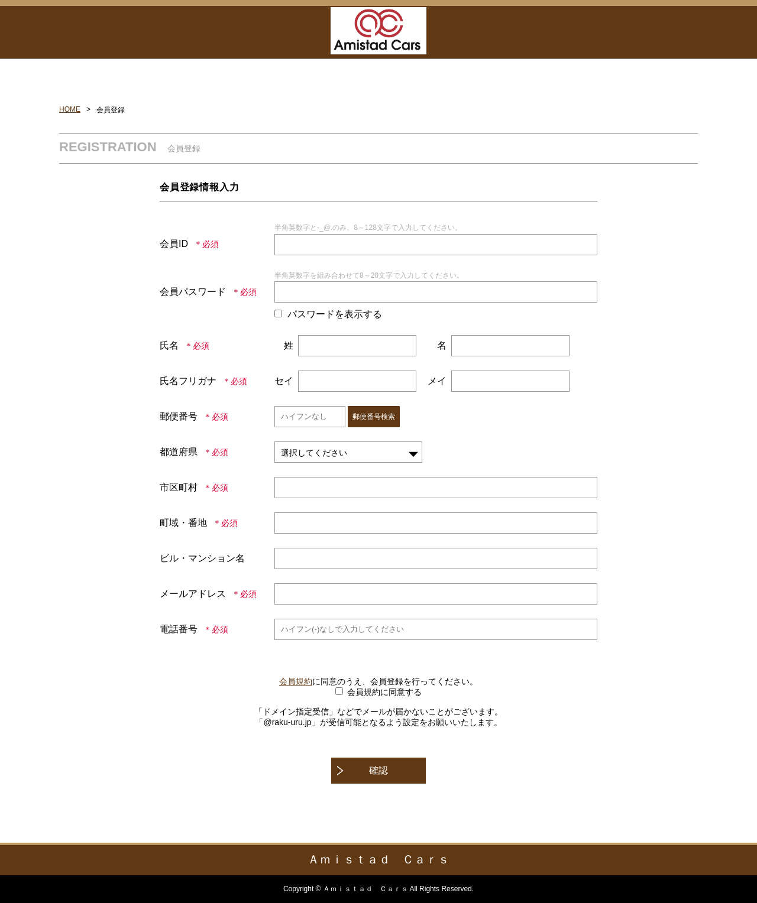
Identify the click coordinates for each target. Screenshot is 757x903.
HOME (69, 109)
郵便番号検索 (373, 416)
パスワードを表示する (334, 314)
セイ (283, 381)
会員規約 (295, 681)
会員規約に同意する (384, 692)
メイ (437, 381)
